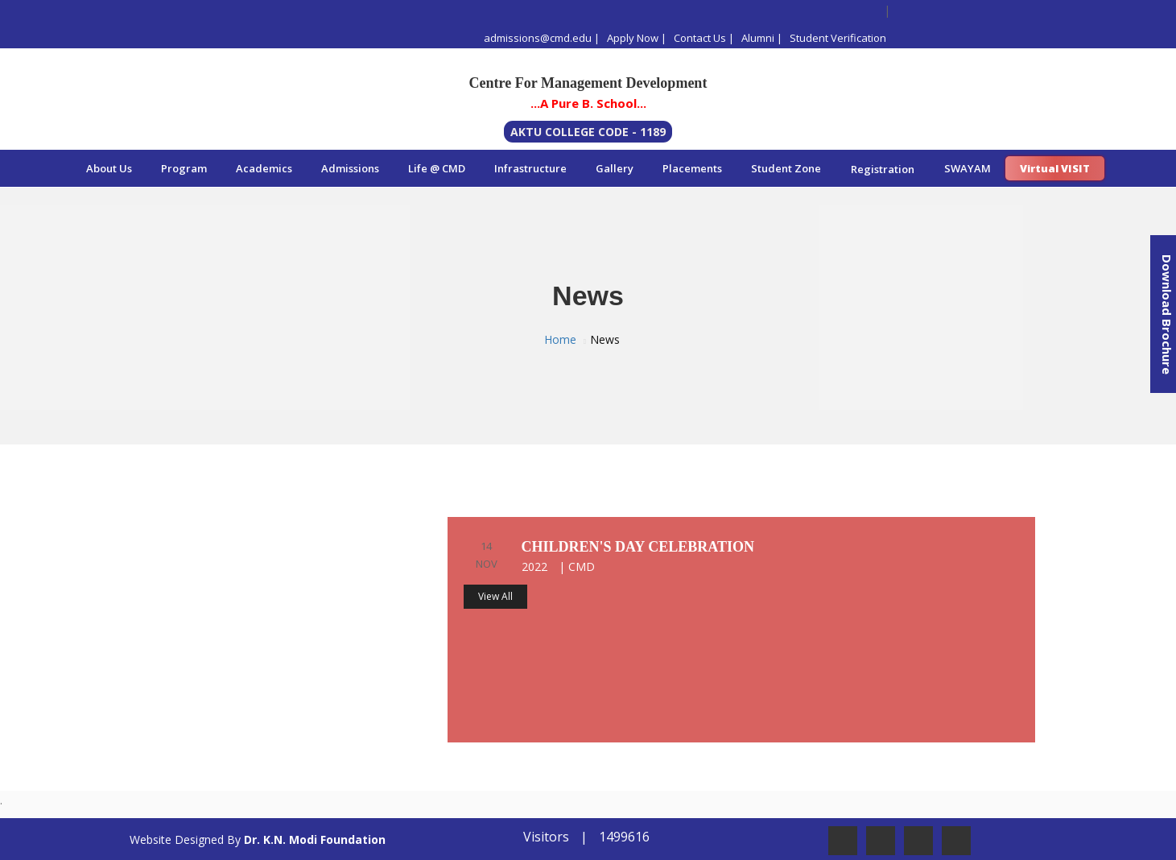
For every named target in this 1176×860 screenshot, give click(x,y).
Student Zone (786, 168)
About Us (109, 168)
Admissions (350, 168)
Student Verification (838, 38)
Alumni (757, 38)
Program (184, 168)
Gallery (614, 168)
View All (495, 596)
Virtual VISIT (1055, 168)
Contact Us (700, 38)
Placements (692, 168)
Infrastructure (530, 168)
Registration (882, 169)
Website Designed (177, 839)
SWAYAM (967, 168)
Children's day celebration (638, 547)
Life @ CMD (436, 168)
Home (560, 339)
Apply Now (632, 38)
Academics (264, 168)
